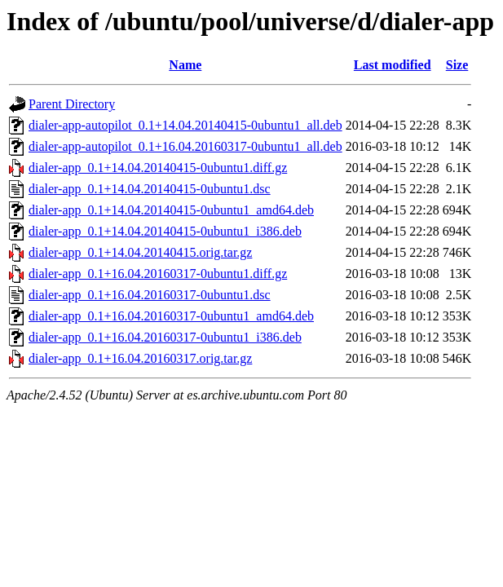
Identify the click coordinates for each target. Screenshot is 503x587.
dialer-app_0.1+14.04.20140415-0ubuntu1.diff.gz (158, 167)
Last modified (392, 65)
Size (457, 65)
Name (185, 65)
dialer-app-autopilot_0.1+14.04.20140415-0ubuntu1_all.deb (185, 125)
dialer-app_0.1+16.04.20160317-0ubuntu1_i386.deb (165, 337)
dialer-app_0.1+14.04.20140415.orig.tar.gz (140, 252)
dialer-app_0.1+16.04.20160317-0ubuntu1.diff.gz (158, 273)
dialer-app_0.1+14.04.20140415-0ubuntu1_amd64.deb (171, 210)
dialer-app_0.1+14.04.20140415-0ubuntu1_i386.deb (165, 231)
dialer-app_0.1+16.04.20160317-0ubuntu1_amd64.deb (171, 316)
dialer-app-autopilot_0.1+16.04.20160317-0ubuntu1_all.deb (185, 146)
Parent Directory (72, 104)
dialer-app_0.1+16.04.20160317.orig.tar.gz (140, 358)
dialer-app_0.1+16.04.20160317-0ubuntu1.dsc (150, 295)
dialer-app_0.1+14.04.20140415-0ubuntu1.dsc (150, 189)
